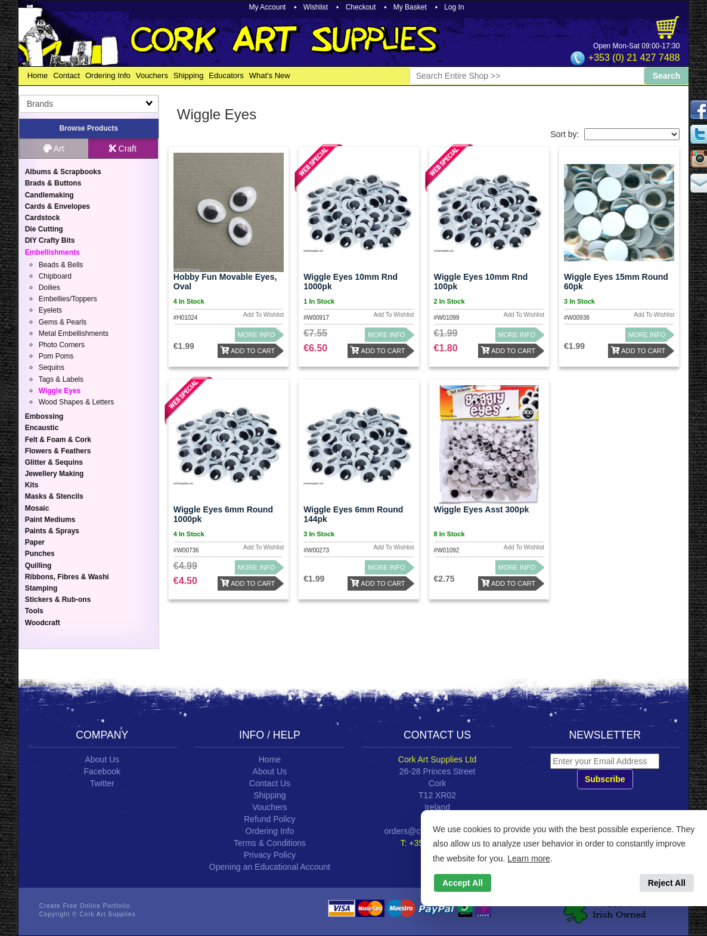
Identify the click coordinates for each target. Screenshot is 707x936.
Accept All (462, 883)
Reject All (667, 883)
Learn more (528, 858)
